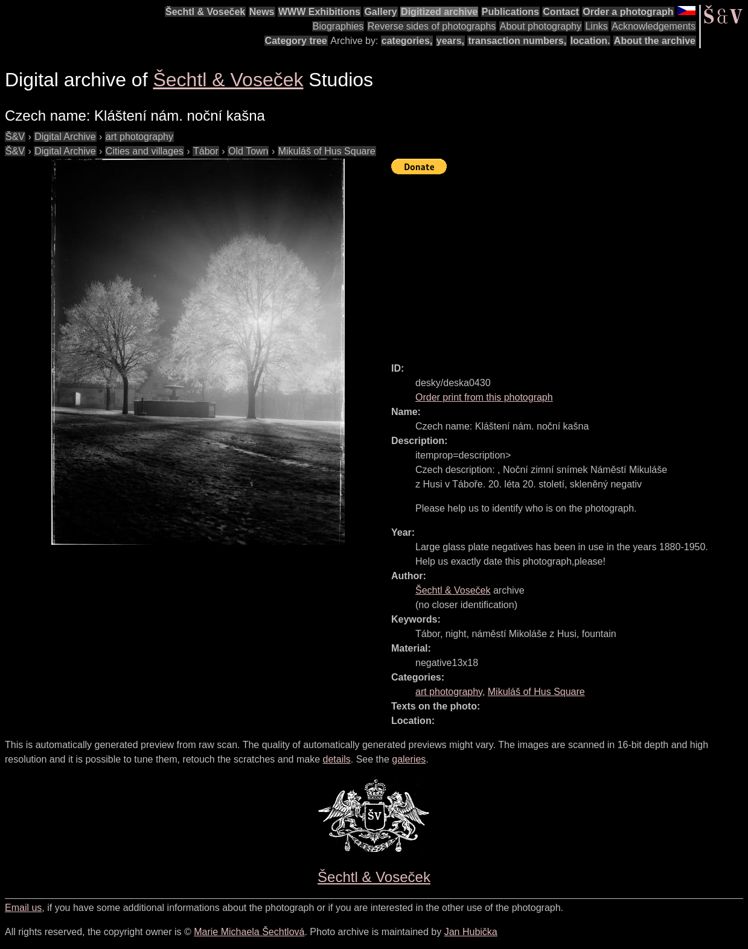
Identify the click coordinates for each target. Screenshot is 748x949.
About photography (540, 26)
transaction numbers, (517, 41)
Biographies (338, 26)
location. (590, 41)
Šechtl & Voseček (205, 12)
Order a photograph (628, 12)
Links (596, 26)
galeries (409, 759)
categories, (407, 41)
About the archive (654, 41)
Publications (510, 12)
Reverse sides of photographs (432, 26)
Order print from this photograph (484, 397)
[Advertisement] (569, 263)
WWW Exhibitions (319, 12)
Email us (23, 908)
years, (450, 41)
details (337, 759)
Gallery (380, 12)
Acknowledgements (653, 26)
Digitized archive (439, 12)
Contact (561, 12)
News (262, 12)
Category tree (296, 41)
